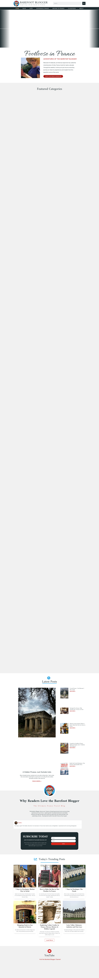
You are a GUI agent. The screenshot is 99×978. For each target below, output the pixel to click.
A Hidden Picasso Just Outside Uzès (37, 772)
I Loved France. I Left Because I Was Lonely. (77, 689)
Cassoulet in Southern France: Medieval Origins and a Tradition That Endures (77, 744)
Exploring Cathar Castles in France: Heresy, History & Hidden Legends (49, 927)
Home (17, 8)
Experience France (42, 8)
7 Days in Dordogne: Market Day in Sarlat (25, 890)
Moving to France (58, 8)
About (81, 8)
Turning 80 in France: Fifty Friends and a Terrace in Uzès (76, 709)
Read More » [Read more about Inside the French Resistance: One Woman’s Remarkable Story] (73, 766)
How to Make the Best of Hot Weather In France (49, 890)
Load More (49, 940)
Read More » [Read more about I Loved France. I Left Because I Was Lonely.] (73, 691)
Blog (24, 8)
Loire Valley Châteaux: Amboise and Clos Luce (74, 926)
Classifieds (72, 8)
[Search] (83, 3)
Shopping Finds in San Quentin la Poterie (25, 926)
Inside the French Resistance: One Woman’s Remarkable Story (77, 764)
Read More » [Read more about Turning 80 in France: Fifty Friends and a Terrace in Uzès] (73, 711)
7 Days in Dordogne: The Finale (74, 890)
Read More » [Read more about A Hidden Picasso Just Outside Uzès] (36, 781)
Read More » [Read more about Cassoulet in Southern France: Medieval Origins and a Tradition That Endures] (73, 747)
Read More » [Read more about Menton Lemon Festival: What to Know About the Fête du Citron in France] (73, 727)
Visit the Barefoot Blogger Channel (50, 959)
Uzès (31, 8)
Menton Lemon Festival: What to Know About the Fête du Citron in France (77, 725)
